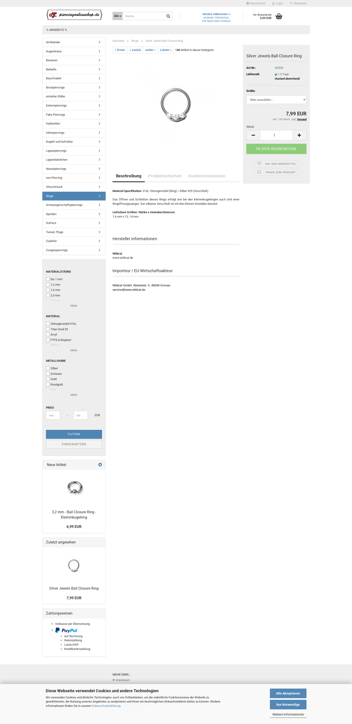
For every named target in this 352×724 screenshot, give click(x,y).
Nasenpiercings (56, 168)
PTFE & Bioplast (58, 340)
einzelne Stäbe (55, 96)
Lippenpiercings (56, 150)
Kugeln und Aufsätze (59, 141)
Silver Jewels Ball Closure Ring (74, 588)
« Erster (120, 50)
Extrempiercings (56, 105)
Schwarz (54, 373)
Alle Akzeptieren (288, 693)
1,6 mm (53, 290)
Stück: (250, 126)
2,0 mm (53, 295)
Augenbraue (54, 51)
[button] (256, 3)
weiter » (150, 50)
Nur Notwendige (288, 704)
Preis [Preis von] (50, 407)
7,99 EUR (74, 598)
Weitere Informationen (288, 714)
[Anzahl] (276, 135)
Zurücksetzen (74, 444)
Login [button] (277, 3)
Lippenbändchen (56, 159)
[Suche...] (118, 16)
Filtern (74, 434)
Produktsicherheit (165, 175)
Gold (51, 379)
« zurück (135, 50)
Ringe (49, 196)
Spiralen (51, 214)
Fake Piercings (55, 114)
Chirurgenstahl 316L (61, 323)
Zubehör (51, 241)
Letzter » (166, 50)
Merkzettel (298, 3)
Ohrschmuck (54, 187)
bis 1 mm (54, 279)
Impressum (123, 680)
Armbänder (53, 42)
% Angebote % (56, 30)
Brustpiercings (55, 87)
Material (53, 316)
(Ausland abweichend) (287, 78)
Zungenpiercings (57, 250)
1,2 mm (53, 284)
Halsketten (53, 123)
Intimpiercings (55, 132)
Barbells (51, 69)
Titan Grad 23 (57, 329)
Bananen (51, 60)
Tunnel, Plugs (54, 232)
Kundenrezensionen (206, 175)
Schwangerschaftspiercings (64, 205)
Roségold (54, 384)
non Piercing (54, 177)
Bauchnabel (53, 78)
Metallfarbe (56, 360)
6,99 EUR (74, 526)
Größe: (250, 91)
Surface (51, 223)
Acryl (51, 334)
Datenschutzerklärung (106, 706)
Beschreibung (128, 175)
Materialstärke (58, 271)
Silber (52, 368)
